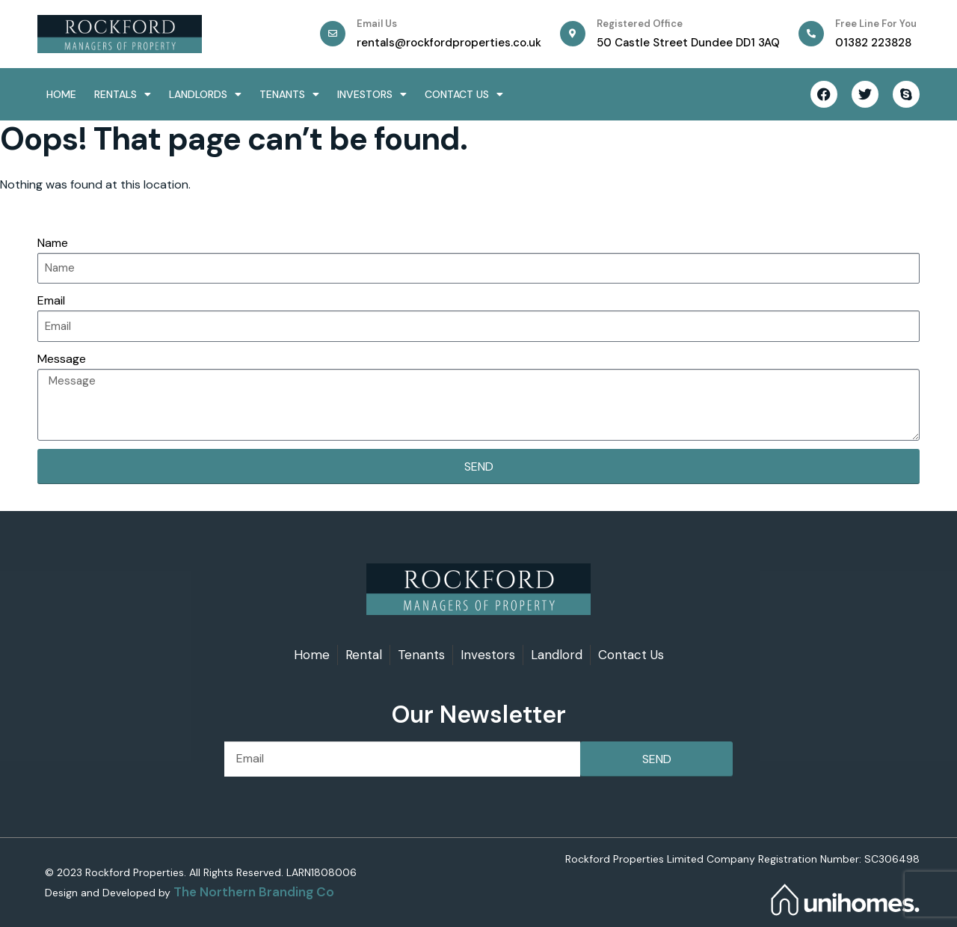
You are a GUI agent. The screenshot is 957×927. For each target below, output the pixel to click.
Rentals (122, 94)
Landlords (205, 94)
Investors (372, 94)
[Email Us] (332, 33)
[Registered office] (572, 33)
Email (51, 300)
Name (52, 243)
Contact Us (464, 94)
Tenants (289, 94)
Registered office (640, 23)
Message (61, 359)
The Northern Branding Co (253, 892)
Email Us (377, 23)
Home (61, 94)
